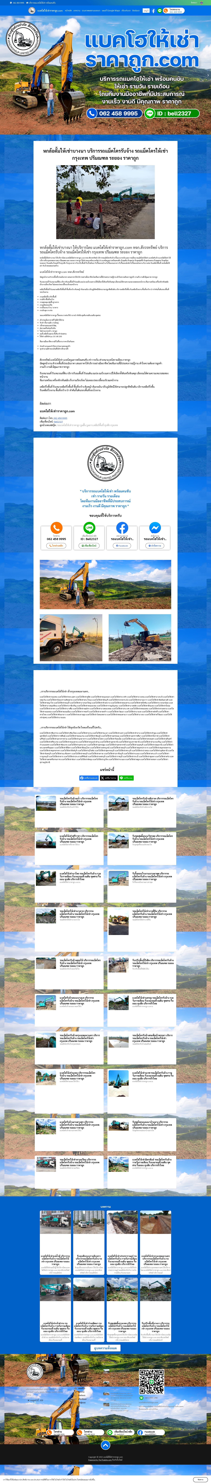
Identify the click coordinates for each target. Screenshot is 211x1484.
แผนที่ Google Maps (111, 10)
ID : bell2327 (119, 1434)
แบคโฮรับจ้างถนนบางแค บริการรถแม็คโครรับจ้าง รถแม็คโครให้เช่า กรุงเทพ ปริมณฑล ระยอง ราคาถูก (79, 1000)
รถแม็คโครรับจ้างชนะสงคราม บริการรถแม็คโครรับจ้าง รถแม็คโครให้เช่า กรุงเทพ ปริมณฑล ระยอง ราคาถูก (121, 1407)
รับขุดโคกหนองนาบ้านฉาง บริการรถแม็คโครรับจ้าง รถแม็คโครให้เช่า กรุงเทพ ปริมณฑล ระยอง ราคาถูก (152, 1125)
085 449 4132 (89, 1434)
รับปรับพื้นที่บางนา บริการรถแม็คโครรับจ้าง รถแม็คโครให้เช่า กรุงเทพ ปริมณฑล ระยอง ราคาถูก (156, 1327)
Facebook (150, 1431)
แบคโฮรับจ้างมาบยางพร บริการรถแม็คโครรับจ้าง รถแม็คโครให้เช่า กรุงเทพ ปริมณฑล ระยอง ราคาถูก (79, 1125)
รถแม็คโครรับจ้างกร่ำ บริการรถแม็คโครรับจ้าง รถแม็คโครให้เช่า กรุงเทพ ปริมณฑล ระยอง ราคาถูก (79, 801)
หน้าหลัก (68, 10)
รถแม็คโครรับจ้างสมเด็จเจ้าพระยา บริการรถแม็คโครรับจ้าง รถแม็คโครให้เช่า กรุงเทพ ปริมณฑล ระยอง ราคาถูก (152, 1038)
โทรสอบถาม (175, 9)
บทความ (76, 10)
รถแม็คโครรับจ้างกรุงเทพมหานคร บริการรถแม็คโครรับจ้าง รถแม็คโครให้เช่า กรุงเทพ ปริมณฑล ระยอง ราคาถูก (80, 1038)
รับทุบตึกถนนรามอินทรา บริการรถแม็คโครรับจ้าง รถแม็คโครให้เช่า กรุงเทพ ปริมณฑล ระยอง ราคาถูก (89, 1260)
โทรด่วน (56, 536)
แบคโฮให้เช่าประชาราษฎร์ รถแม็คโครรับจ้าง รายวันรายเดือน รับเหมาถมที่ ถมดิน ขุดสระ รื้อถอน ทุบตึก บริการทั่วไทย (122, 1260)
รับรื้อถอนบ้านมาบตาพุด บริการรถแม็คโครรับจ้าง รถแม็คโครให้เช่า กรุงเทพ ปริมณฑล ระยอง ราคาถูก (122, 1385)
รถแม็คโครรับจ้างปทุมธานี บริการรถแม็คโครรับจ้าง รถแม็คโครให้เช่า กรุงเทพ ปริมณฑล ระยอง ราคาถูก (120, 1373)
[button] (2, 75)
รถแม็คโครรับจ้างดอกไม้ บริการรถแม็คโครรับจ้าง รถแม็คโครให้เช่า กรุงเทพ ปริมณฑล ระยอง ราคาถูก (80, 963)
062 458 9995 (176, 12)
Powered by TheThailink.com (100, 1460)
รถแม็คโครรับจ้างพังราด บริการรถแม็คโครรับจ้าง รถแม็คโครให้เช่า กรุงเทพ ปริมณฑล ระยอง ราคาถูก (152, 801)
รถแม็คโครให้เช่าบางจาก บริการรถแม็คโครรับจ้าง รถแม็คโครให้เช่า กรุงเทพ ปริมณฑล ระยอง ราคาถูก (79, 914)
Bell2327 (58, 421)
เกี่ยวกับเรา (126, 10)
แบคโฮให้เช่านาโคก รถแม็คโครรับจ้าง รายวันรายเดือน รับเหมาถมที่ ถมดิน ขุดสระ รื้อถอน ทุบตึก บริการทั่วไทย (80, 876)
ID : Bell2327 (89, 538)
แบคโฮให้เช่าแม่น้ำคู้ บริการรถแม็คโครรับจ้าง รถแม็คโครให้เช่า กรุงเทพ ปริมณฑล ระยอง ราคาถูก (55, 1260)
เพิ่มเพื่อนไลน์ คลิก (89, 536)
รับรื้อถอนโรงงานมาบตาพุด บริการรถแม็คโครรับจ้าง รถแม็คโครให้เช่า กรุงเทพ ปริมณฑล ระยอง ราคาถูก (152, 876)
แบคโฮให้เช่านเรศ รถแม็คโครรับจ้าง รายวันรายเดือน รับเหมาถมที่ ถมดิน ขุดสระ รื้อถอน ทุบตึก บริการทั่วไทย (152, 1075)
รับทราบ (200, 1480)
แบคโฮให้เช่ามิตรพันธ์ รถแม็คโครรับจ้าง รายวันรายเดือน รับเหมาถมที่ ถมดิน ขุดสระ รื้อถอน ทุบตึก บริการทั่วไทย (151, 1162)
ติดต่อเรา (194, 3)
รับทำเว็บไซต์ (117, 1460)
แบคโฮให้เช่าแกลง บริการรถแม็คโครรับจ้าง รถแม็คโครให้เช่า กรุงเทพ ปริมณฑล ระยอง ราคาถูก (77, 1075)
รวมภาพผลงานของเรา (91, 10)
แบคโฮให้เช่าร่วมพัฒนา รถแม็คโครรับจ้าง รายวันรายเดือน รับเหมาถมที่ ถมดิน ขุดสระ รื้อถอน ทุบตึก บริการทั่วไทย (88, 1327)
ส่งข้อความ (155, 536)
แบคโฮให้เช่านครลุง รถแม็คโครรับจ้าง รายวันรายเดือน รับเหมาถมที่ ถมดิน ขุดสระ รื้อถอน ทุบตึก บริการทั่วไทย (152, 1000)
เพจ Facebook (122, 536)
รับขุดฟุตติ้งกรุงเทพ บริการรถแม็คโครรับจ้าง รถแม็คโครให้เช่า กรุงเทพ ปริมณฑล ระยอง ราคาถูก (122, 1327)
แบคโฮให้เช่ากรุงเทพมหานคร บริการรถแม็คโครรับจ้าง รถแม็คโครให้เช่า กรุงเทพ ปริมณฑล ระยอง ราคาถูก (156, 1260)
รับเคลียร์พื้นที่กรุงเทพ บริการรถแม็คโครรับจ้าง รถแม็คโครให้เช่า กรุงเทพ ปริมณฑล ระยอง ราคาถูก (122, 1396)
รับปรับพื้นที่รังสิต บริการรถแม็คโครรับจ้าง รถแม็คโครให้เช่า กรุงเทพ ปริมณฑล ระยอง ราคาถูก (153, 963)
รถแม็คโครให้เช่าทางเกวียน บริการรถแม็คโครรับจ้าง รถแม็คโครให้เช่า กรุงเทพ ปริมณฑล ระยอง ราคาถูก (79, 1162)
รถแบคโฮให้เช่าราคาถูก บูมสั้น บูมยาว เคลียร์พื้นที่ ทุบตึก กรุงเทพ (87, 425)
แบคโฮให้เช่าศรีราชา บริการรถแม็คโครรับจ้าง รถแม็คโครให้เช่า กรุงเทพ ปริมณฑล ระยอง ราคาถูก (79, 839)
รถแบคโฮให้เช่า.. (122, 538)
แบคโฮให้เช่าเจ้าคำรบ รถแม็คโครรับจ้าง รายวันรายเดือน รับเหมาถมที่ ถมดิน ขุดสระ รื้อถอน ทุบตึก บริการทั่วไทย (55, 1327)
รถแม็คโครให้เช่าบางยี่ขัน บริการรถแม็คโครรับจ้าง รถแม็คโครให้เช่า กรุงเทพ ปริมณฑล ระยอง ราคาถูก (152, 914)
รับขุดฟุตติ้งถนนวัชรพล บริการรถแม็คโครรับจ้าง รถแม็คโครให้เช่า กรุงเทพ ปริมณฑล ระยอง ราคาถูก (152, 839)
